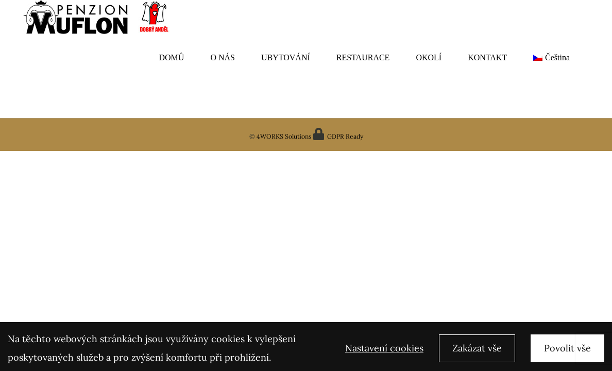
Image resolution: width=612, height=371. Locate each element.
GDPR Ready (344, 136)
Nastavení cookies (384, 350)
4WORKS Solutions (283, 136)
